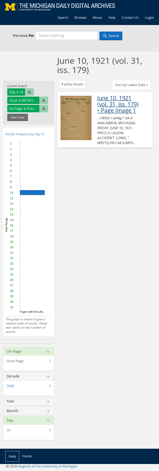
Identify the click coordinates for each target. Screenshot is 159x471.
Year (10, 401)
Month (12, 411)
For (31, 35)
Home (27, 456)
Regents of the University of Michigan (47, 466)
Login (149, 17)
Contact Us (130, 17)
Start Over (17, 117)
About (97, 17)
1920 (10, 386)
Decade (12, 376)
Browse (80, 17)
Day (9, 420)
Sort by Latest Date (131, 85)
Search (63, 17)
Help (112, 17)
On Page (13, 351)
